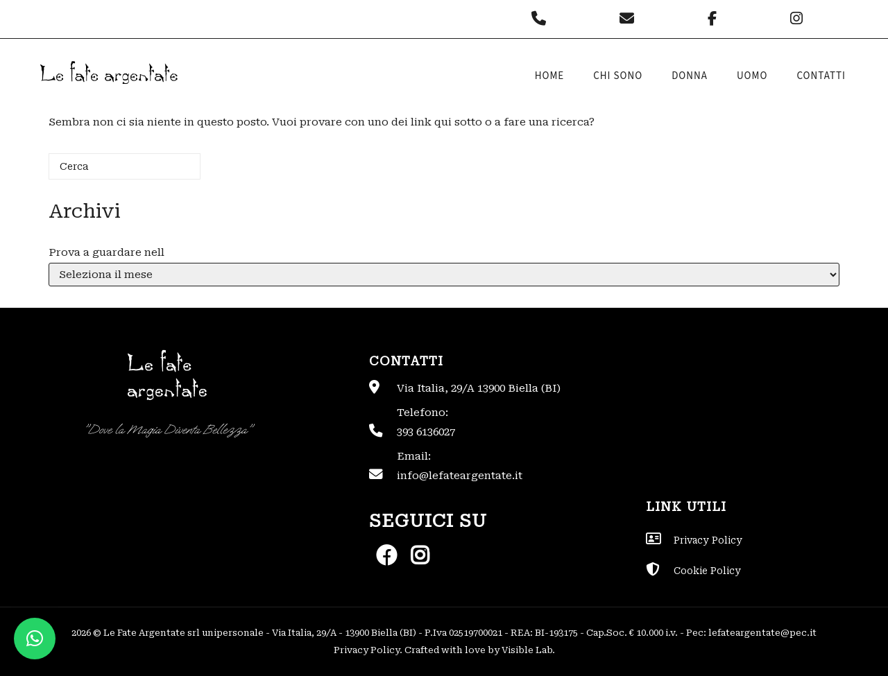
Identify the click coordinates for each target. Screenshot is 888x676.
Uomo (752, 76)
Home (550, 76)
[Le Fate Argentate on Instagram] (798, 18)
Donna (690, 76)
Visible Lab (527, 650)
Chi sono (617, 76)
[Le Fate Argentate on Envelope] (630, 18)
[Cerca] (124, 166)
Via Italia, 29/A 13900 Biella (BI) (479, 388)
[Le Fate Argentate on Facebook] (715, 18)
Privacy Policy (367, 650)
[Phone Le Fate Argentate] (542, 18)
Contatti (821, 76)
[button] (35, 638)
